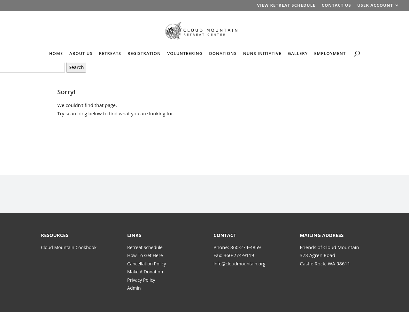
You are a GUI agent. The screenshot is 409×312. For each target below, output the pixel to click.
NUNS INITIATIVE (262, 53)
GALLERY (298, 53)
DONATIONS (222, 53)
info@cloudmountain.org (239, 264)
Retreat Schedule (145, 247)
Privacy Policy (141, 280)
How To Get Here (145, 255)
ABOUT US (81, 53)
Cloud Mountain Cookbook (68, 247)
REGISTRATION (144, 53)
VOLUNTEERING (185, 53)
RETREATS (110, 53)
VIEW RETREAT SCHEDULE (286, 5)
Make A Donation (145, 272)
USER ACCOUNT (375, 5)
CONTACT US (336, 5)
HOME (56, 53)
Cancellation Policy (146, 264)
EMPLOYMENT (330, 53)
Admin (134, 288)
